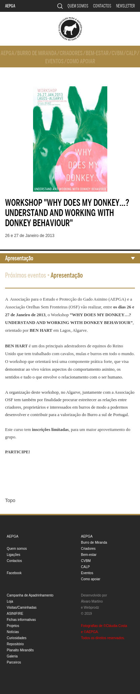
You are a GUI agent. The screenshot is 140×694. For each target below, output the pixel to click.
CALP (131, 53)
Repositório (15, 644)
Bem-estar (97, 53)
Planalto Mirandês (20, 650)
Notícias (13, 632)
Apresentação (19, 258)
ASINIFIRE (15, 613)
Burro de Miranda (37, 53)
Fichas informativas (21, 620)
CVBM (117, 53)
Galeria (12, 656)
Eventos (54, 61)
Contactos (102, 5)
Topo (10, 500)
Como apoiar (81, 61)
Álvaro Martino (92, 601)
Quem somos (77, 5)
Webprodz (91, 607)
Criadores (71, 53)
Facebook (14, 573)
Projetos (13, 626)
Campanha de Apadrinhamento (30, 595)
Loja (10, 601)
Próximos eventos (25, 275)
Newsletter (125, 5)
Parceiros (14, 662)
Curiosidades (16, 638)
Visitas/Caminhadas (21, 607)
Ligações (13, 555)
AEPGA (10, 5)
